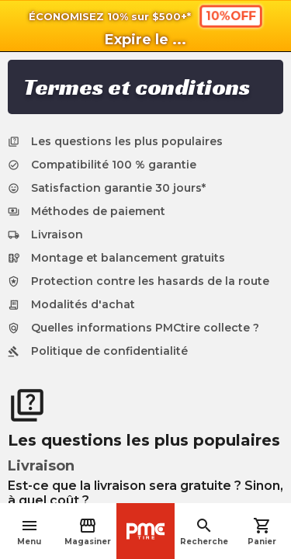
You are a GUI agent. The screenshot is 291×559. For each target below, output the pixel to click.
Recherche (204, 531)
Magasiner (87, 531)
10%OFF (230, 16)
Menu (29, 531)
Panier (262, 531)
